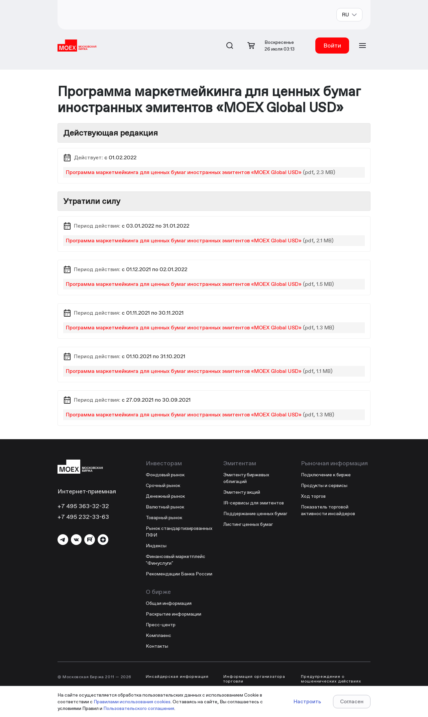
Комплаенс (158, 635)
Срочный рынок (163, 485)
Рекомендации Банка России (179, 574)
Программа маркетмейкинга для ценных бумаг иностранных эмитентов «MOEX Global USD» (184, 172)
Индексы (156, 546)
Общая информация (169, 603)
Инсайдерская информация (177, 676)
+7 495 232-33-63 (83, 517)
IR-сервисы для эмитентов (253, 503)
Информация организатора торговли (254, 679)
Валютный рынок (165, 507)
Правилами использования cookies (132, 702)
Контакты (157, 646)
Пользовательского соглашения (138, 708)
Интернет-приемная (87, 491)
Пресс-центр (161, 625)
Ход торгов (313, 496)
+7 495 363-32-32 (83, 506)
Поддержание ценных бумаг (255, 513)
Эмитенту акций (241, 492)
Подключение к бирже (326, 475)
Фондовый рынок (165, 475)
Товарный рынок (164, 517)
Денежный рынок (165, 496)
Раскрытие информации (173, 614)
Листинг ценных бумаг (248, 524)
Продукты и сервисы (324, 485)
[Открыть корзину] (251, 45)
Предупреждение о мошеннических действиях (331, 679)
